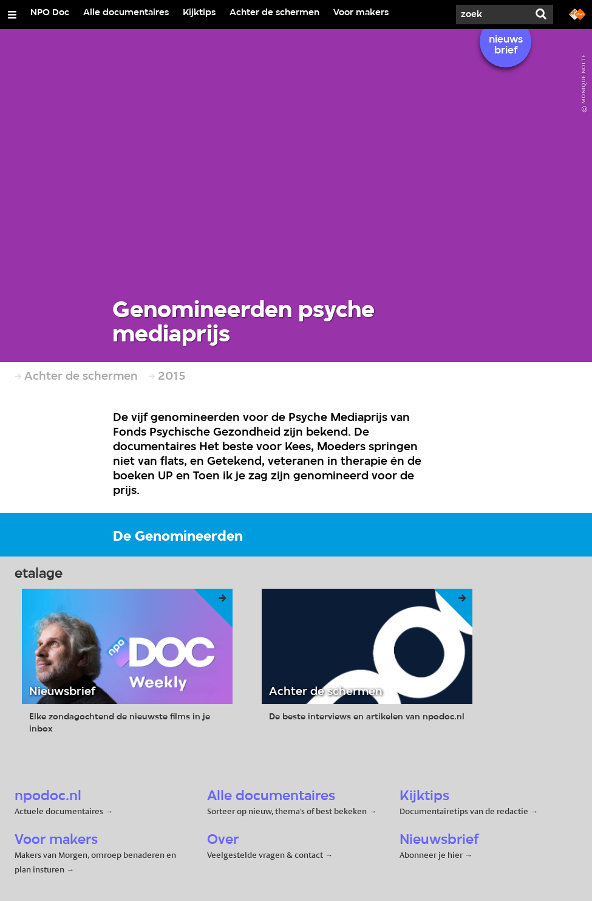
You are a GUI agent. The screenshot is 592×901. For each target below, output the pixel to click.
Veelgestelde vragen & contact (265, 855)
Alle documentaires (126, 13)
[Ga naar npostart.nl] (577, 13)
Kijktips (199, 13)
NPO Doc (49, 13)
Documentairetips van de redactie (464, 811)
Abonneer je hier (432, 855)
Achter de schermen (274, 13)
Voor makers (361, 13)
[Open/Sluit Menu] (12, 14)
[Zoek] (492, 14)
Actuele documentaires (59, 811)
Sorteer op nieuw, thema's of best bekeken (287, 811)
